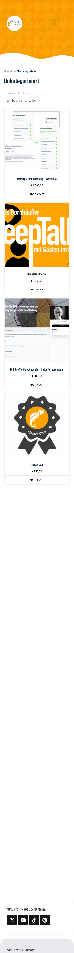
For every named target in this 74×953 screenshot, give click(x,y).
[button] (54, 22)
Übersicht (10, 71)
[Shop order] (24, 100)
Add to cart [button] (37, 194)
